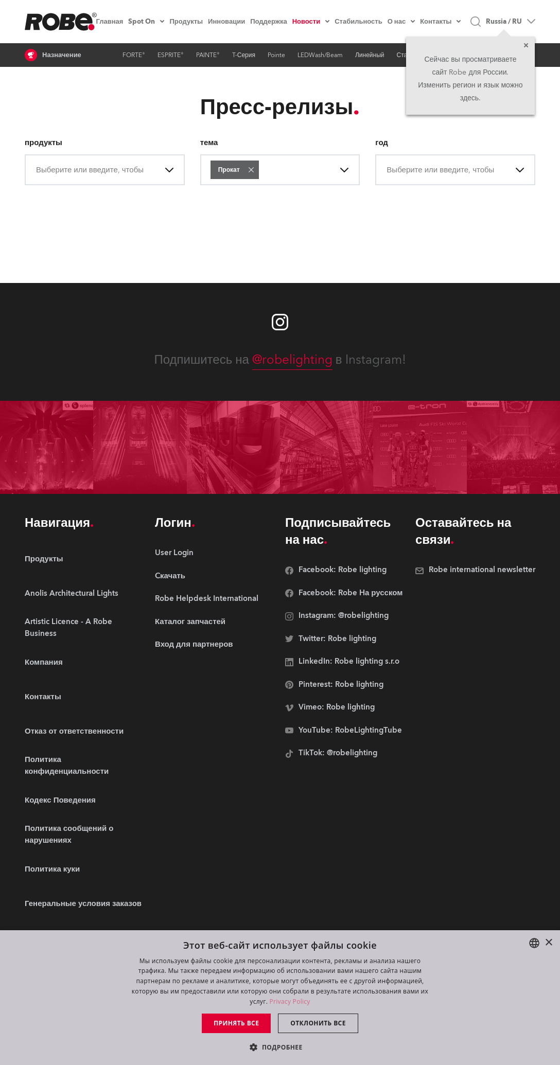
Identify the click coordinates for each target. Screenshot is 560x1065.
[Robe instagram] (280, 322)
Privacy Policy (290, 1001)
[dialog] (280, 997)
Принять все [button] (236, 1023)
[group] (85, 593)
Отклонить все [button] (317, 1023)
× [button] (548, 943)
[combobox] (37, 170)
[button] (251, 169)
